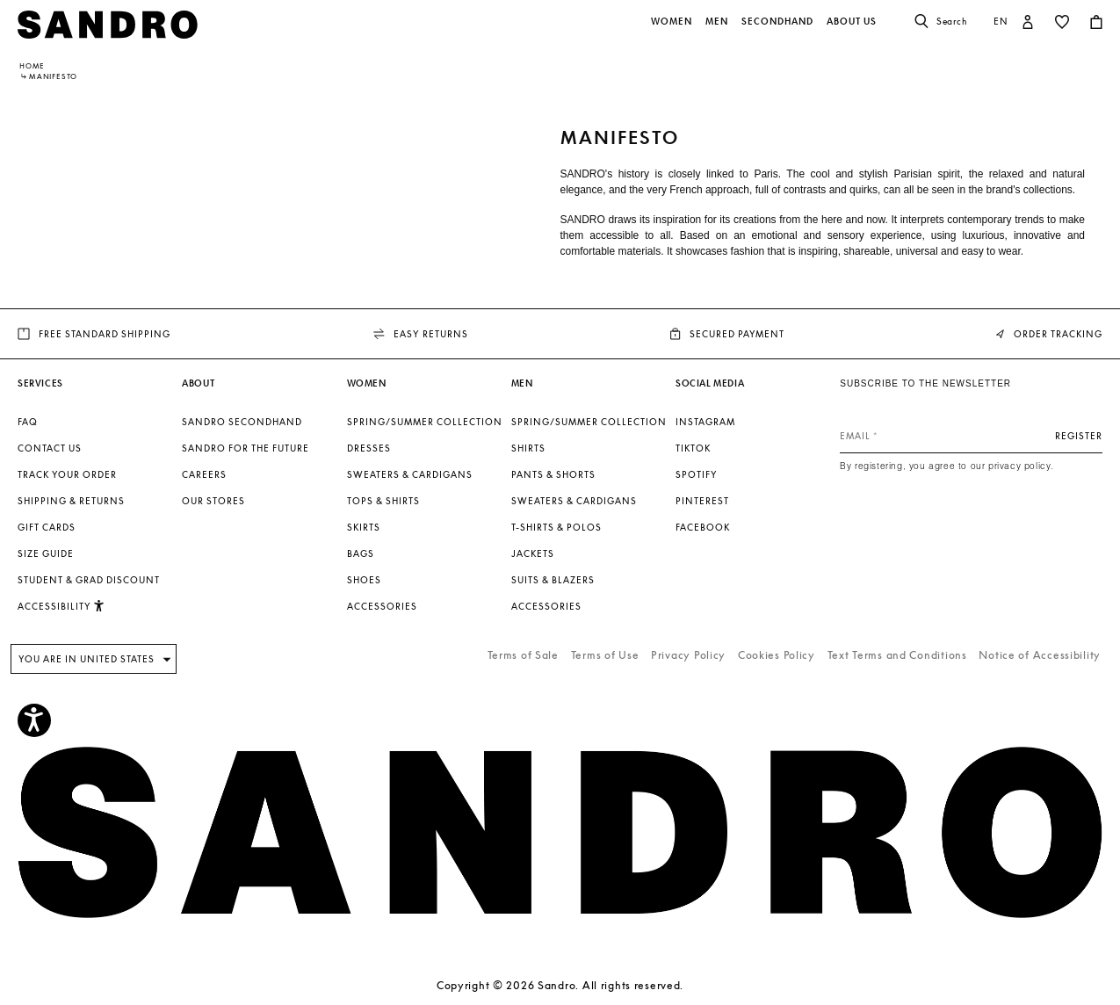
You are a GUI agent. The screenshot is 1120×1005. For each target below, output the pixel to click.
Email (855, 435)
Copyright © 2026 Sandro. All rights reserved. (560, 985)
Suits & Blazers (553, 580)
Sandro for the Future (245, 448)
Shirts (528, 448)
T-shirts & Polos (556, 527)
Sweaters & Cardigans (410, 474)
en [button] (1001, 21)
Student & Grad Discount (89, 580)
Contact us (50, 448)
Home (32, 65)
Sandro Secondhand (242, 421)
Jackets (532, 553)
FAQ (28, 421)
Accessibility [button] (61, 606)
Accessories (382, 606)
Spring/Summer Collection (424, 421)
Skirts (363, 527)
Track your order (67, 474)
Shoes (364, 580)
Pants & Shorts (553, 474)
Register (1078, 435)
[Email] (971, 435)
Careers (204, 474)
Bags (360, 553)
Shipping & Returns (71, 500)
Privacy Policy (688, 655)
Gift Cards (47, 527)
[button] (673, 31)
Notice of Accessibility (1040, 655)
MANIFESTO (53, 76)
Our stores (213, 500)
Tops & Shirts (383, 500)
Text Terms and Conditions (897, 655)
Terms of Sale (523, 655)
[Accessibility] (34, 720)
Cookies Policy (776, 655)
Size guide (46, 553)
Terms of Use (605, 655)
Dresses (369, 448)
